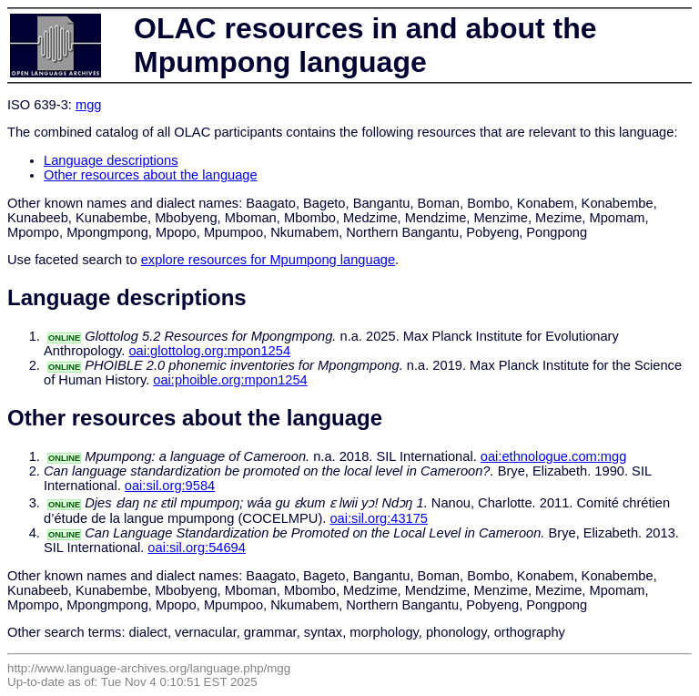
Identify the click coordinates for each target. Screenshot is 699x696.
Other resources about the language (151, 175)
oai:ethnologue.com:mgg (554, 456)
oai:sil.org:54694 (196, 547)
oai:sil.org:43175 (378, 518)
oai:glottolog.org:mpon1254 (209, 350)
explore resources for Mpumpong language (268, 259)
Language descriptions (111, 160)
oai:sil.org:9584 (170, 485)
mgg (89, 104)
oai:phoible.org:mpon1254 (230, 380)
